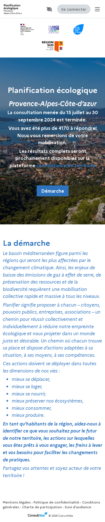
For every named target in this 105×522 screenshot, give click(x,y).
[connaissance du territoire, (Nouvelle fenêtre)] (66, 165)
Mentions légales (17, 502)
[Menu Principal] (96, 9)
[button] (49, 9)
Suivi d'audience (78, 506)
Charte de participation (42, 506)
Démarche (52, 191)
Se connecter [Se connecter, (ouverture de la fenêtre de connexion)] (73, 9)
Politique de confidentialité (56, 502)
